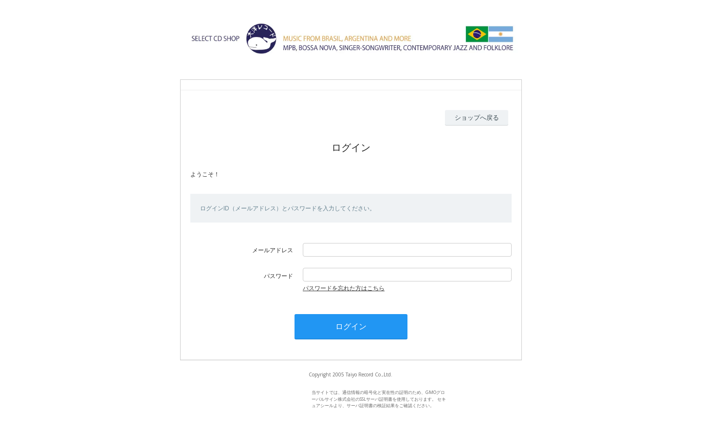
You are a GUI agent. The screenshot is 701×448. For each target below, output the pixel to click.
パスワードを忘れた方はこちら (344, 288)
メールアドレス (272, 250)
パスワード (278, 276)
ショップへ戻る (477, 117)
